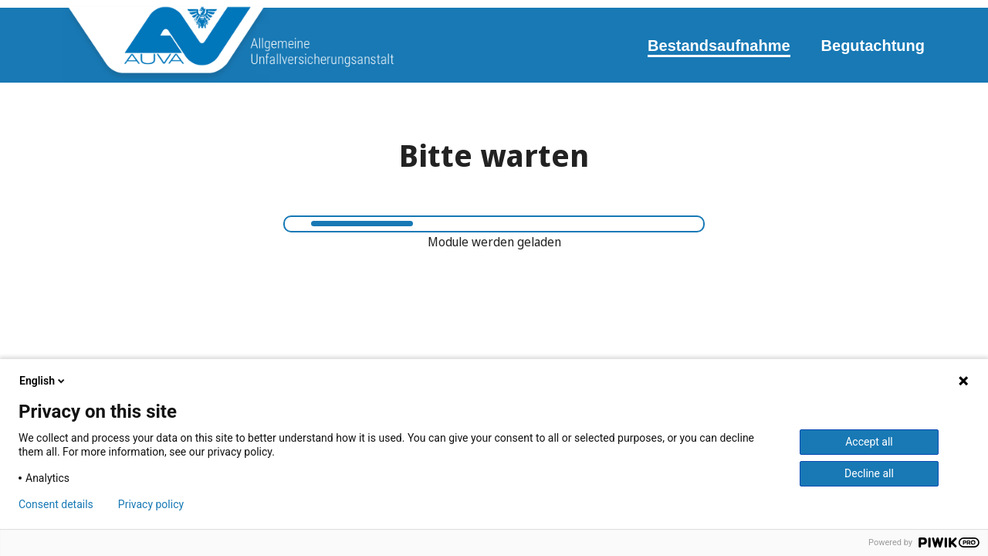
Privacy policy (151, 504)
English (43, 381)
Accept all (869, 442)
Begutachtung (873, 45)
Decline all (869, 473)
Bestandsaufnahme (719, 45)
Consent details (56, 504)
